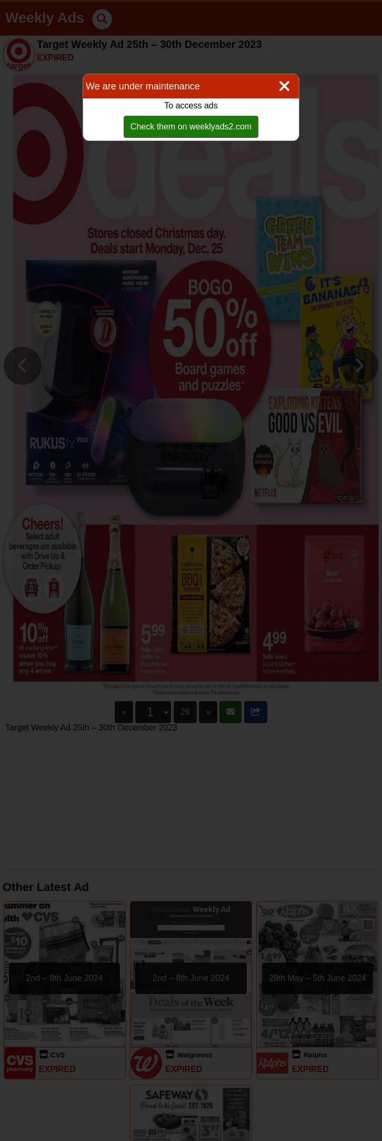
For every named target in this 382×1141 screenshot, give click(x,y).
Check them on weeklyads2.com (191, 126)
